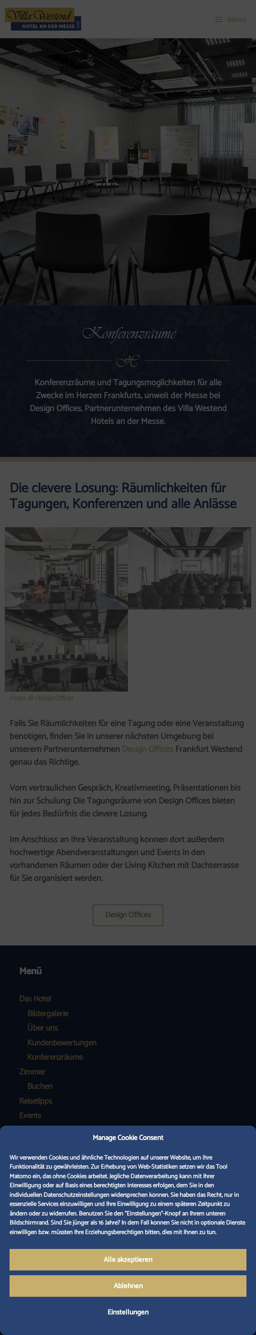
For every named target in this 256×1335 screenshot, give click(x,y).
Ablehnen (128, 1286)
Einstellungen (128, 1312)
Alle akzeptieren (128, 1260)
